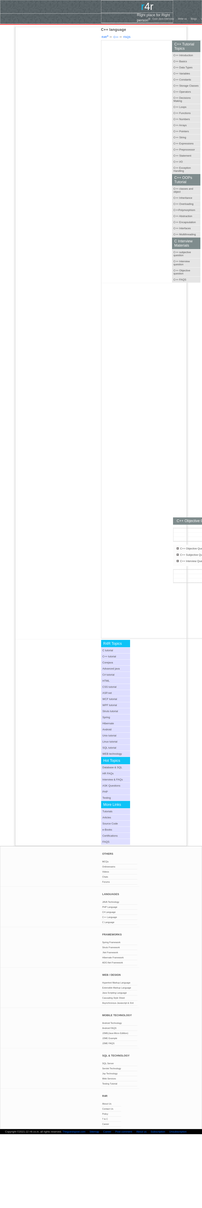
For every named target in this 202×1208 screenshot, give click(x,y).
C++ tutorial (109, 656)
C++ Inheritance (182, 197)
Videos (105, 872)
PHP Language (109, 907)
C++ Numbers (181, 119)
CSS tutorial (109, 686)
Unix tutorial (109, 735)
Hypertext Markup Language (116, 982)
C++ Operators (182, 91)
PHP (105, 791)
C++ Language (109, 917)
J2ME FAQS (108, 1043)
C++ (116, 37)
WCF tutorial (110, 699)
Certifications (110, 835)
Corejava (108, 662)
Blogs (194, 18)
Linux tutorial (110, 741)
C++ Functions (182, 113)
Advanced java (111, 668)
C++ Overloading (183, 203)
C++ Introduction (183, 55)
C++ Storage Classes (186, 85)
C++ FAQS (179, 279)
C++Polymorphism (184, 210)
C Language (108, 922)
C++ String (179, 137)
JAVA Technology (110, 902)
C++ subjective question (182, 254)
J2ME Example (109, 1038)
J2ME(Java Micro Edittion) (115, 1033)
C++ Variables (181, 73)
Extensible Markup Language (116, 988)
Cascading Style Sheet (113, 998)
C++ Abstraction (182, 216)
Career (105, 1124)
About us (141, 1131)
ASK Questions (111, 785)
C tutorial (108, 650)
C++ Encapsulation (184, 222)
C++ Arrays (180, 125)
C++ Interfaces (182, 228)
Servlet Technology (111, 1068)
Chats (105, 877)
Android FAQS (109, 1028)
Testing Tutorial (109, 1083)
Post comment (123, 1131)
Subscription (158, 1131)
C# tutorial (108, 674)
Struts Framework (111, 947)
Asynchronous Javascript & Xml (118, 1003)
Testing (107, 797)
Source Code (110, 823)
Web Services (109, 1078)
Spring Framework (111, 942)
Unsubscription (178, 1131)
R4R (105, 37)
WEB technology (112, 753)
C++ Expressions (183, 143)
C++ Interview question (181, 263)
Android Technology (112, 1023)
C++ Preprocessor (184, 149)
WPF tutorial (110, 705)
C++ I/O (178, 161)
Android (107, 729)
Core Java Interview (163, 18)
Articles (107, 817)
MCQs (105, 861)
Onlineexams (108, 866)
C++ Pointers (181, 131)
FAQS (126, 37)
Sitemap (94, 1131)
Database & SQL (112, 767)
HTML (106, 680)
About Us (106, 1104)
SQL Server (108, 1063)
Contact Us (107, 1109)
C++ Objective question (181, 272)
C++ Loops (179, 107)
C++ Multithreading (184, 234)
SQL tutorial (109, 747)
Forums (106, 882)
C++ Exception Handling (182, 169)
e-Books (107, 829)
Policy (105, 1114)
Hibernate (108, 723)
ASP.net (107, 692)
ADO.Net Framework (112, 962)
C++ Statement (182, 155)
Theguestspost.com (73, 1131)
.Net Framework (110, 952)
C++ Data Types (182, 67)
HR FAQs (108, 773)
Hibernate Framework (113, 957)
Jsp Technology (110, 1073)
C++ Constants (182, 79)
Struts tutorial (110, 711)
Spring (106, 717)
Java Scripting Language (114, 993)
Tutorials (107, 811)
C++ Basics (180, 61)
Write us (182, 18)
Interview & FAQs (113, 779)
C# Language (109, 912)
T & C (105, 1119)
